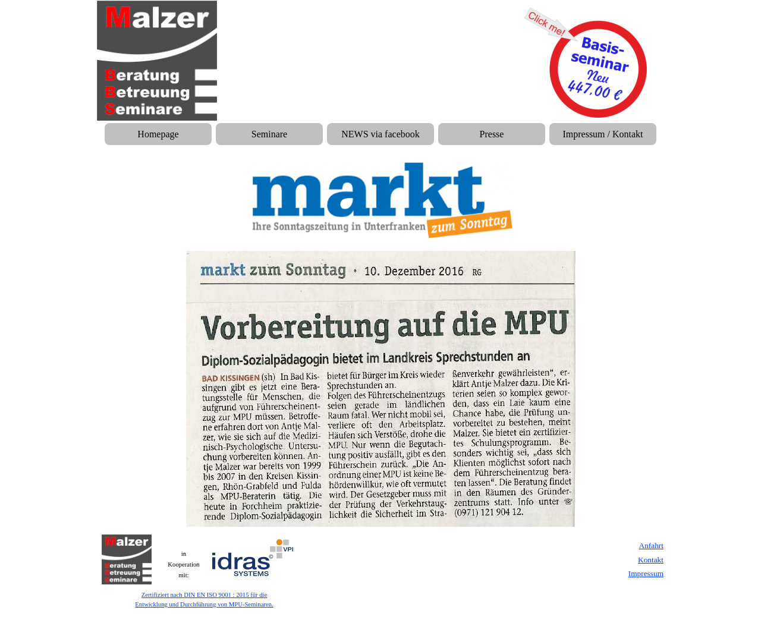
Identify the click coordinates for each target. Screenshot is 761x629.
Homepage (157, 134)
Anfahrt (651, 545)
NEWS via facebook (380, 134)
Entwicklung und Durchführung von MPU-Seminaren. (204, 604)
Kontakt (650, 559)
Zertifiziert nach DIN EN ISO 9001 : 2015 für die (204, 595)
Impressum (645, 573)
